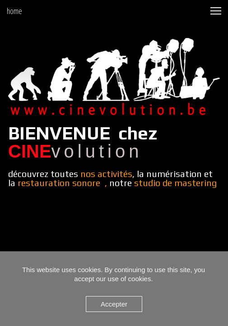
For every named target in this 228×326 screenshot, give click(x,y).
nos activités (106, 173)
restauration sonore (59, 182)
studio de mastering (175, 182)
